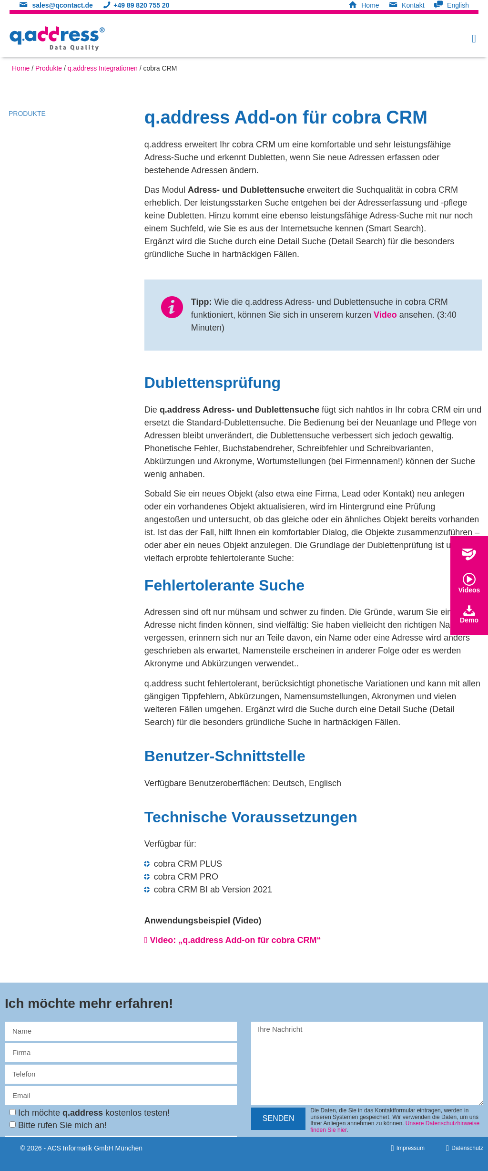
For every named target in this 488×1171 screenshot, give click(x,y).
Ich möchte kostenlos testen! (94, 1113)
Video (385, 315)
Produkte (48, 68)
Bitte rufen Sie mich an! (62, 1125)
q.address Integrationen (103, 68)
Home (21, 68)
